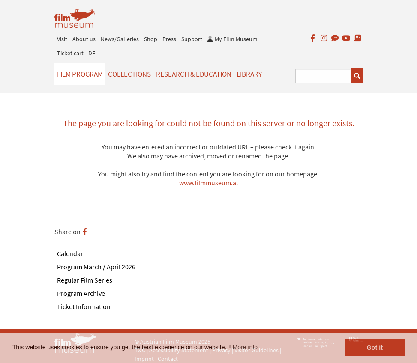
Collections (129, 74)
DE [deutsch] (91, 53)
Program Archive (81, 293)
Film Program (80, 74)
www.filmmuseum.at (208, 183)
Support (191, 39)
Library (249, 74)
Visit (62, 39)
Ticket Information (84, 306)
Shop (150, 39)
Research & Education (193, 74)
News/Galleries (120, 39)
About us (84, 39)
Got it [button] (374, 347)
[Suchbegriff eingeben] (323, 76)
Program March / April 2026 (96, 266)
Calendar (70, 253)
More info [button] (245, 347)
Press (169, 39)
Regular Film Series (84, 280)
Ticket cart (70, 53)
